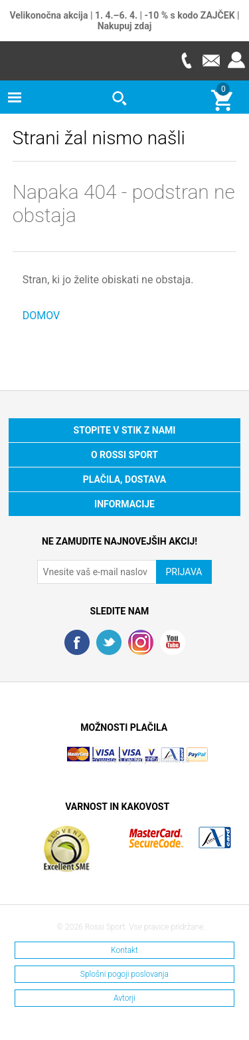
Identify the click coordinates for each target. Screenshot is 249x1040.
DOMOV (41, 315)
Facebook (77, 642)
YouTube (172, 642)
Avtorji (124, 998)
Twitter (109, 642)
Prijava (236, 60)
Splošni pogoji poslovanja (124, 974)
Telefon (186, 60)
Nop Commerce (162, 760)
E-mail (211, 60)
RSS (140, 642)
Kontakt (124, 950)
